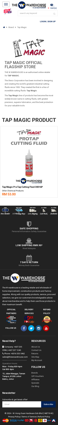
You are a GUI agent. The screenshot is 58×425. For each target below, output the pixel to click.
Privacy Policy (14, 417)
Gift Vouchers (37, 376)
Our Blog (35, 386)
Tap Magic (22, 27)
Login (43, 21)
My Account (36, 360)
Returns (34, 353)
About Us (35, 347)
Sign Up (51, 21)
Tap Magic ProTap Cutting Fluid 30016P (22, 187)
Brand (11, 27)
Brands (34, 373)
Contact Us (36, 350)
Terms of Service (28, 417)
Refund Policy (44, 417)
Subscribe (48, 404)
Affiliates (35, 379)
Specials (35, 383)
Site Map (35, 357)
